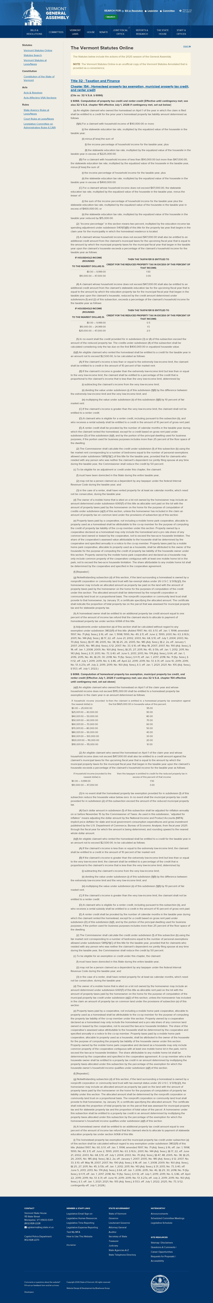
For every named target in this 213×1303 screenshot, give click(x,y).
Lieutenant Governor (119, 1222)
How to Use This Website (79, 1236)
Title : (95, 81)
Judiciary (113, 1245)
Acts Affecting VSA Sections (40, 97)
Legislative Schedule (161, 1222)
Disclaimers (167, 1242)
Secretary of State (118, 1236)
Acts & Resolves (33, 92)
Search (111, 17)
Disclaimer (71, 1245)
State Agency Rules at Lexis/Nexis (36, 112)
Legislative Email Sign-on (79, 1213)
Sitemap (155, 1242)
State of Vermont (117, 1213)
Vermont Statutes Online (38, 50)
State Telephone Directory (122, 1254)
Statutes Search (33, 55)
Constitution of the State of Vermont (39, 78)
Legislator (152, 10)
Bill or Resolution (133, 10)
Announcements (159, 1213)
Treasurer (113, 1241)
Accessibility (157, 1260)
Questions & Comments (163, 1247)
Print (187, 46)
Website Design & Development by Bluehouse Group (88, 1288)
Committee (168, 10)
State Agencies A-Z (119, 1250)
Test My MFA (73, 1232)
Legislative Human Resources (82, 1218)
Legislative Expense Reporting (82, 1227)
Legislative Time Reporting (80, 1222)
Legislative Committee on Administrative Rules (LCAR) (40, 125)
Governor (113, 1218)
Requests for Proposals (162, 1256)
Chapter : (130, 88)
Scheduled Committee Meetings (167, 1218)
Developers (29, 1292)
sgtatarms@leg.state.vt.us (39, 1227)
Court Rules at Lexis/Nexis (39, 119)
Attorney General (117, 1227)
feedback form (39, 1285)
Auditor (112, 1232)
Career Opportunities (162, 1251)
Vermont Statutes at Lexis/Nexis (35, 62)
